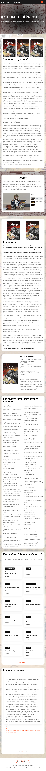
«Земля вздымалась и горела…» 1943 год (12, 572)
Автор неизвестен (31, 571)
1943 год (7, 601)
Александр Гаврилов (11, 620)
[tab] (36, 198)
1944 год (28, 568)
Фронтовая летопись (10, 568)
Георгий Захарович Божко (32, 636)
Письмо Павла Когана (39, 205)
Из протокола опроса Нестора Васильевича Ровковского (12, 589)
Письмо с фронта (39, 201)
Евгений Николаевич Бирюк (32, 652)
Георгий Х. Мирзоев (11, 651)
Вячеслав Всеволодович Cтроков (33, 621)
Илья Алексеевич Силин (33, 604)
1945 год (28, 647)
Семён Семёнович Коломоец (10, 605)
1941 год (28, 632)
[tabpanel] (16, 201)
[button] (18, 35)
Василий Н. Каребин (11, 635)
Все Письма (23, 662)
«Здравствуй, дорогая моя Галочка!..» (33, 588)
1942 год (7, 632)
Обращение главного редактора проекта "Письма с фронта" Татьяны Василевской (39, 198)
